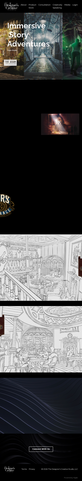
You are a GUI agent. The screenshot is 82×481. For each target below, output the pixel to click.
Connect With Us (41, 449)
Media (67, 5)
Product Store (32, 6)
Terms (24, 469)
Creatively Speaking (57, 6)
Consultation (44, 5)
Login (75, 5)
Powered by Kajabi (71, 478)
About (24, 5)
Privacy (32, 469)
